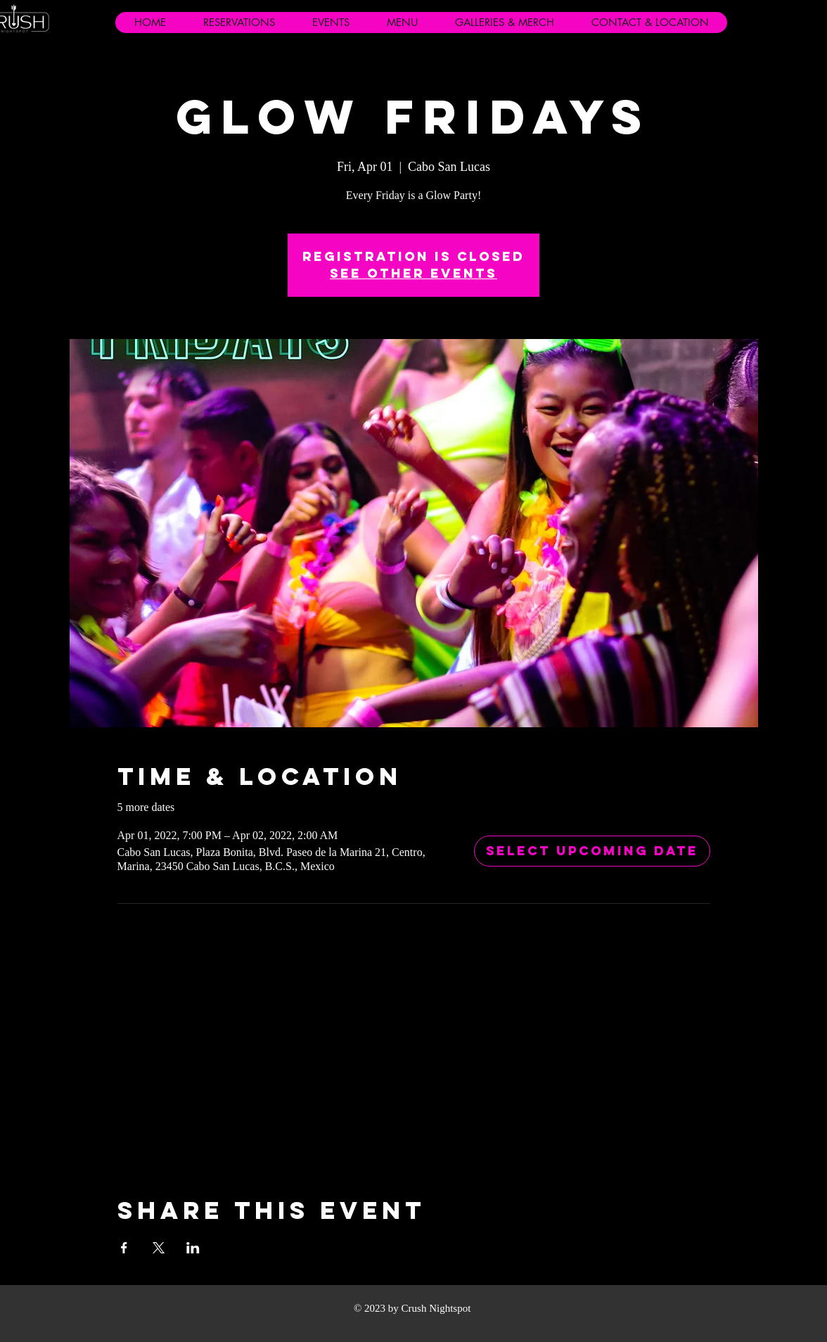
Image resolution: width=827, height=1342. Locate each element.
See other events (413, 273)
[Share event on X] (158, 1247)
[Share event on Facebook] (124, 1247)
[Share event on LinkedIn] (193, 1247)
